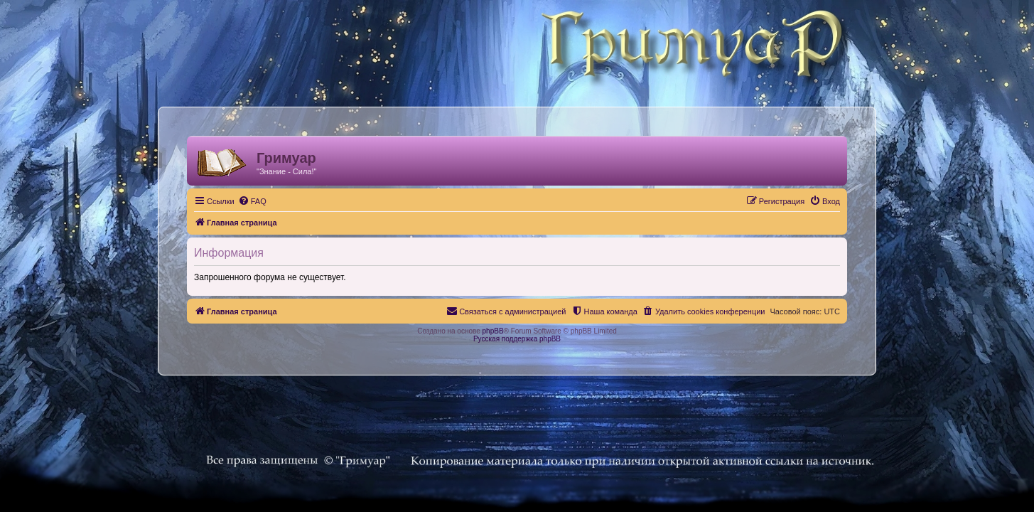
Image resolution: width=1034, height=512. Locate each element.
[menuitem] (244, 201)
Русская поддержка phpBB (517, 339)
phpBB (493, 331)
